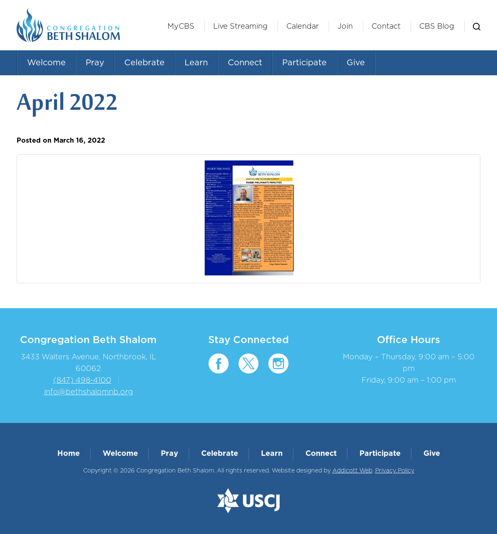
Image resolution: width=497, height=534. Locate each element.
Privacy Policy (394, 471)
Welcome (46, 63)
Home (68, 453)
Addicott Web (352, 471)
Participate (304, 63)
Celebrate (144, 63)
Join (345, 26)
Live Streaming (240, 26)
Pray (95, 63)
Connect (245, 63)
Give (356, 63)
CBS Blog (436, 26)
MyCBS (180, 26)
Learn (196, 63)
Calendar (302, 26)
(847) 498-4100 (82, 380)
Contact (386, 26)
